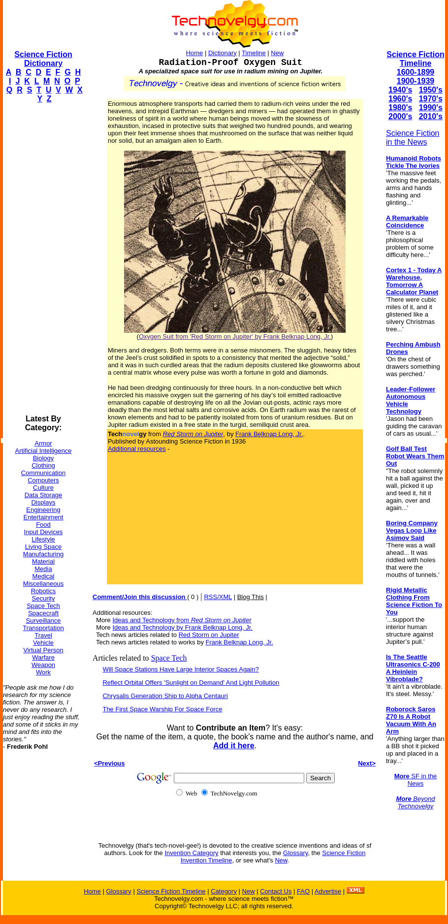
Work (43, 672)
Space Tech (43, 605)
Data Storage (44, 495)
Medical (43, 576)
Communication (43, 473)
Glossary (295, 853)
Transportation (43, 628)
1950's (431, 90)
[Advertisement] (42, 259)
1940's (400, 90)
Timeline (254, 53)
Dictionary (222, 53)
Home (194, 53)
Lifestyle (43, 539)
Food (43, 524)
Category (224, 891)
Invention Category (191, 853)
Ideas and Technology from (181, 620)
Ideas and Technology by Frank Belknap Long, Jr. (182, 627)
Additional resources (137, 448)
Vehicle (43, 642)
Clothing (43, 465)
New (277, 53)
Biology (43, 458)
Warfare (43, 657)
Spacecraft (43, 613)
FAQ (303, 891)
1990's (431, 107)
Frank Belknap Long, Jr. (269, 434)
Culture (43, 487)
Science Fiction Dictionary (43, 58)
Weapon (43, 665)
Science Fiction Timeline (415, 58)
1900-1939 (416, 81)
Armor (43, 443)
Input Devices (43, 532)
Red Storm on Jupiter (209, 634)
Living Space (43, 546)
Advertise (328, 891)
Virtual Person (43, 650)
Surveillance (43, 620)
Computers (43, 480)
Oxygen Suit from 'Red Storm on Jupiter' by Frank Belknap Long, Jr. (235, 336)
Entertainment (44, 517)
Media (43, 569)
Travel (43, 635)
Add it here (234, 745)
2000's (400, 116)
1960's (400, 99)
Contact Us (275, 891)
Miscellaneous (43, 583)
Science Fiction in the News (413, 137)
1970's (431, 99)
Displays (43, 502)
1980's (400, 107)
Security (43, 598)
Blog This (250, 597)
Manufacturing (43, 554)
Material (43, 561)
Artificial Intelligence (43, 450)
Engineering (43, 509)
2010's (431, 116)
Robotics (43, 591)
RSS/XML (218, 597)
